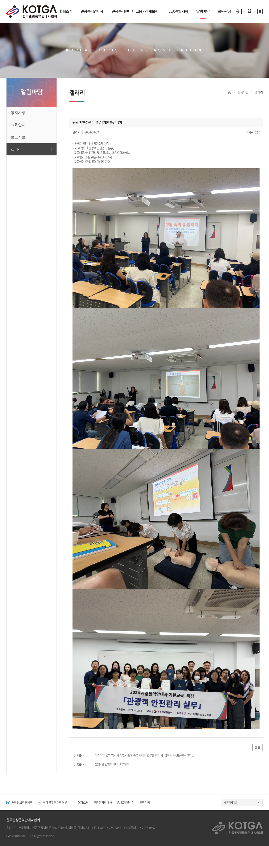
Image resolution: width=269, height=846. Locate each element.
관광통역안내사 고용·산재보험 (135, 11)
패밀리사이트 (230, 803)
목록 (257, 748)
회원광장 (224, 11)
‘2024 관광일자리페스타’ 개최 (112, 764)
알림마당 (202, 11)
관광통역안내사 (92, 11)
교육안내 (18, 125)
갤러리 (16, 149)
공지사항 (18, 113)
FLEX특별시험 (177, 11)
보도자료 (18, 137)
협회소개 (65, 11)
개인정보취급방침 (20, 802)
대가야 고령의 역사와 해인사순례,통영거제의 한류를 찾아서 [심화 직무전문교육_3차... (144, 755)
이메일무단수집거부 (55, 802)
